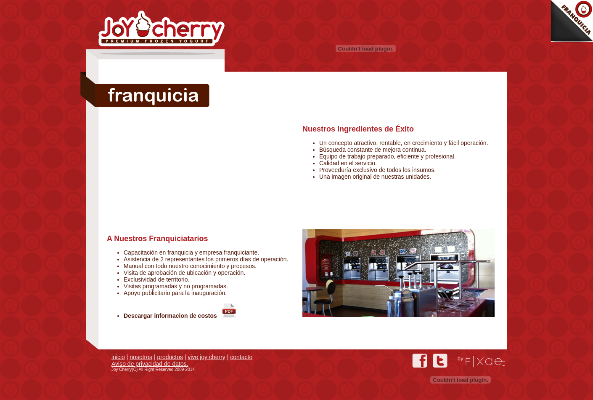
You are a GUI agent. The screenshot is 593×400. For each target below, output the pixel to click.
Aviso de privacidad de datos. (149, 363)
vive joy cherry (206, 357)
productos (170, 357)
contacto (241, 357)
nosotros (141, 357)
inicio (118, 357)
